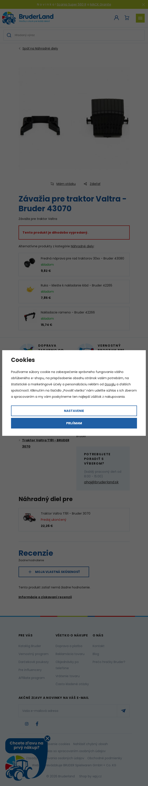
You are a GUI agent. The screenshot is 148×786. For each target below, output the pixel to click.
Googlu (110, 384)
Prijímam (74, 423)
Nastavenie (74, 411)
